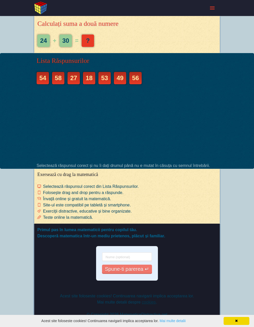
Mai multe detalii (172, 321)
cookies (149, 302)
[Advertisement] (127, 123)
